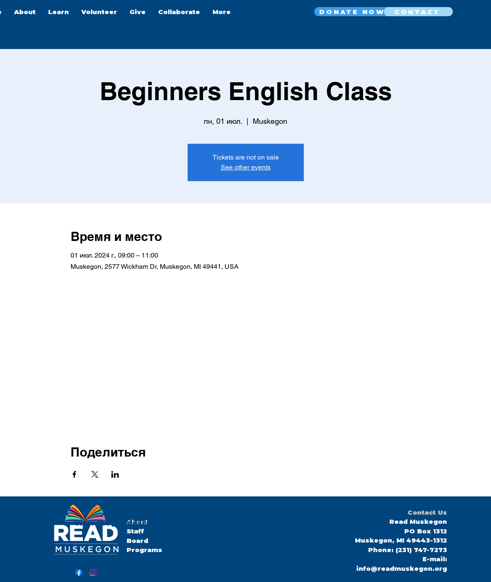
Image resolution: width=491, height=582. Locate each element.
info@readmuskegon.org (401, 568)
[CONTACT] (418, 11)
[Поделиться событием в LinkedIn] (115, 474)
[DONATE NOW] (353, 11)
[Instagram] (93, 572)
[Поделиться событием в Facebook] (74, 474)
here (184, 523)
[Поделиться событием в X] (95, 474)
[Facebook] (78, 572)
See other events (246, 167)
